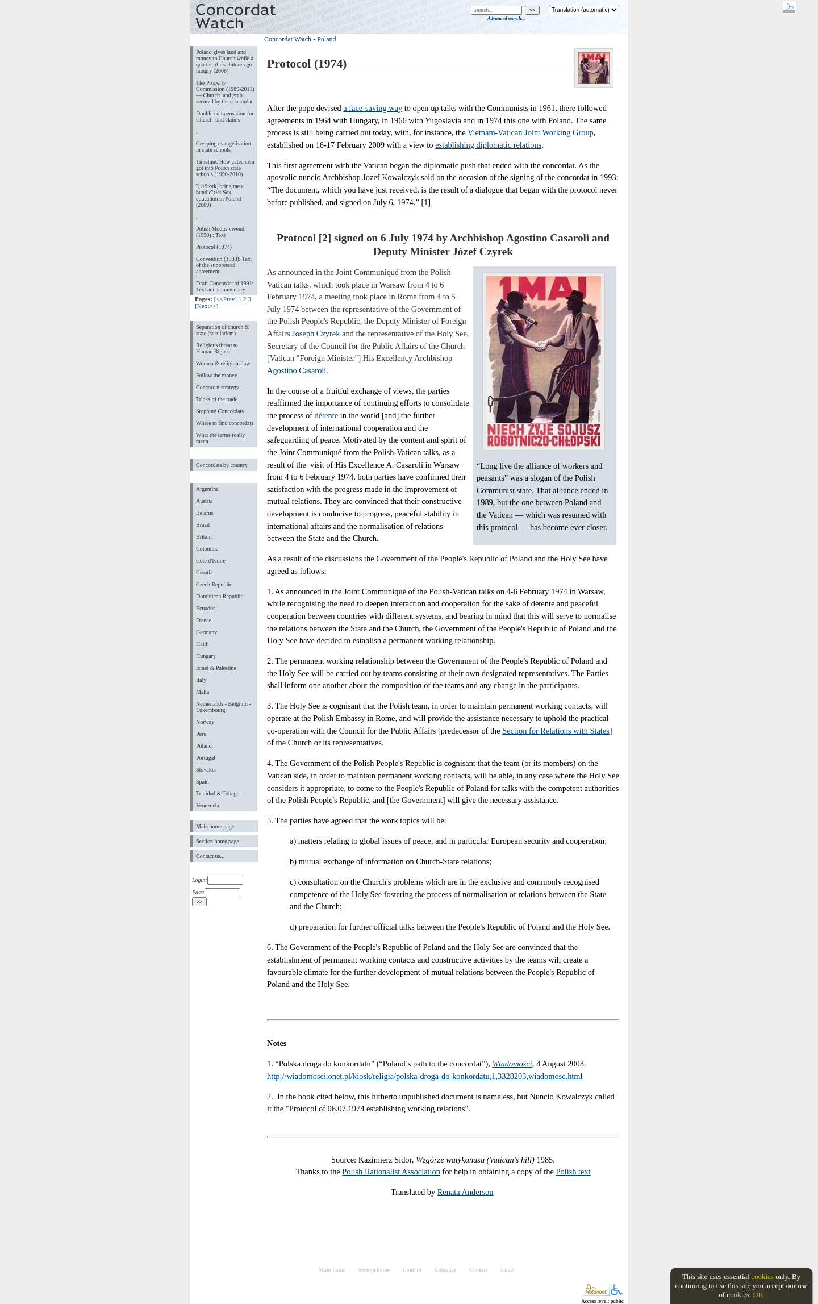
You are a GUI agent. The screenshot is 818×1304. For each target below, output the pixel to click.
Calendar (446, 1269)
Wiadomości (512, 1063)
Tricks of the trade (216, 399)
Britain (204, 537)
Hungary (206, 656)
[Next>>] (207, 305)
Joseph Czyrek (316, 333)
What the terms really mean (220, 438)
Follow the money (216, 375)
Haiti (201, 644)
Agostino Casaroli (296, 370)
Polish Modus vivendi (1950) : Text (221, 232)
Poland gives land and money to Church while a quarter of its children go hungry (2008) (224, 61)
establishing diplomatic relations (488, 144)
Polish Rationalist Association (391, 1171)
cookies (762, 1276)
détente (327, 415)
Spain (202, 781)
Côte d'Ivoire (211, 560)
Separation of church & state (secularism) (222, 330)
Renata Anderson (465, 1192)
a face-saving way (372, 108)
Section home (374, 1269)
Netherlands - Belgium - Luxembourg (223, 707)
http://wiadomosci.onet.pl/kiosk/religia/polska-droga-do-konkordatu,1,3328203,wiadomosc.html (425, 1076)
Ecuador (205, 608)
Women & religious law (223, 363)
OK (758, 1294)
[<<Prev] (225, 298)
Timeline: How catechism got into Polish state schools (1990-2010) (225, 168)
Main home (332, 1269)
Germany (206, 632)
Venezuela (207, 805)
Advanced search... (506, 18)
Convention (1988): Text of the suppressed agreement (224, 265)
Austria (204, 501)
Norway (205, 722)
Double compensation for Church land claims (224, 116)
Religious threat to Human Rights (217, 348)
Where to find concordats (224, 423)
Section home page (217, 841)
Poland (204, 746)
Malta (202, 692)
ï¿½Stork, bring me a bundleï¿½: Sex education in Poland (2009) (220, 195)
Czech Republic (214, 584)
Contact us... (210, 856)
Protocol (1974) (214, 247)
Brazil (203, 525)
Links (507, 1269)
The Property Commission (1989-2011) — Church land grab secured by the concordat (225, 92)
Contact (478, 1269)
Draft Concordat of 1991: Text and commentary (224, 286)
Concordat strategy (217, 387)
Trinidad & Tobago (217, 793)
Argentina (207, 489)
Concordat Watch (287, 39)
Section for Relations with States (556, 730)
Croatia (204, 572)
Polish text (573, 1171)
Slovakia (206, 769)
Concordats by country (222, 465)
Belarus (205, 513)
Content (411, 1269)
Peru (201, 734)
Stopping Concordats (220, 411)
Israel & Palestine (216, 668)
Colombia (207, 548)
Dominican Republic (219, 596)
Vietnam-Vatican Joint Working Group (531, 132)
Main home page (215, 826)
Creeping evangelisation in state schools (223, 146)
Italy (201, 680)
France (203, 620)
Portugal (205, 758)
